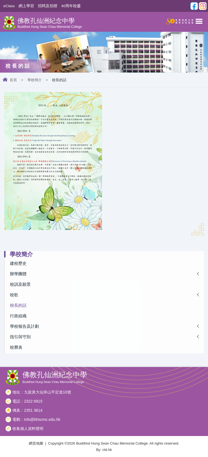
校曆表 (16, 347)
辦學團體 (18, 273)
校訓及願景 (20, 284)
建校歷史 (18, 263)
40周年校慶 (71, 6)
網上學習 (26, 6)
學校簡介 (34, 80)
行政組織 (18, 315)
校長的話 (18, 305)
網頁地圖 (36, 443)
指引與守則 (20, 336)
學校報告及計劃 (24, 326)
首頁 (13, 80)
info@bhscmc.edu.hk (42, 419)
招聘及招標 (47, 6)
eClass (9, 6)
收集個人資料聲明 (27, 428)
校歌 (14, 294)
